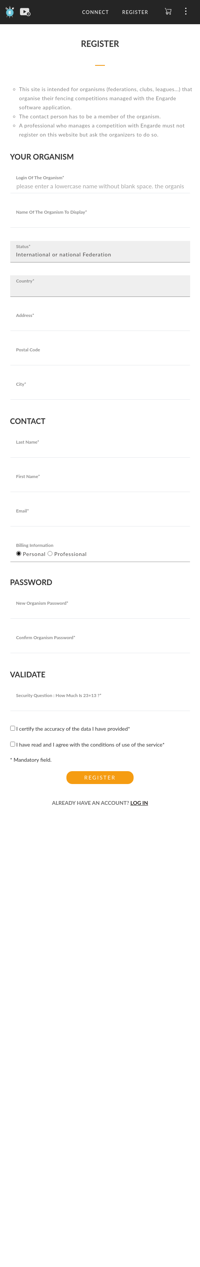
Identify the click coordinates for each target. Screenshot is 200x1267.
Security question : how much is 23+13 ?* (59, 695)
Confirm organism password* (45, 637)
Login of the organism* (40, 177)
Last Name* (27, 442)
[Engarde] (10, 11)
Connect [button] (95, 12)
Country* (25, 281)
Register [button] (135, 12)
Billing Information (35, 545)
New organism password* (42, 603)
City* (21, 384)
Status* (23, 246)
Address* (25, 315)
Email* (22, 511)
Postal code (28, 349)
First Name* (28, 476)
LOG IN (139, 803)
